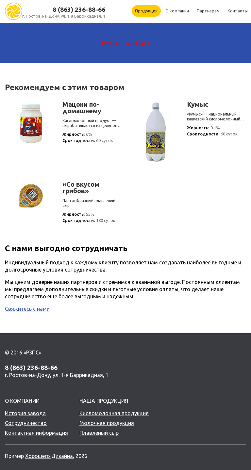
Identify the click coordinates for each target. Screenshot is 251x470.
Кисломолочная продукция (114, 413)
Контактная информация (36, 433)
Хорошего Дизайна (49, 456)
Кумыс (197, 104)
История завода (25, 413)
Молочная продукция (106, 423)
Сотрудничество (26, 423)
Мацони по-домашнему (81, 107)
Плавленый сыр (99, 433)
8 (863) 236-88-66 (79, 9)
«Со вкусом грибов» (80, 187)
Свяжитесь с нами (27, 309)
